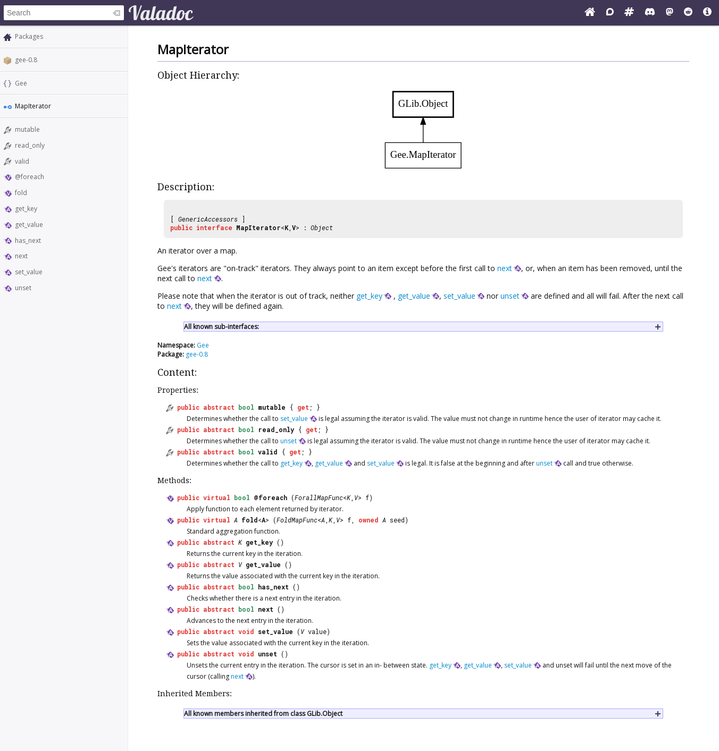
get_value (29, 224)
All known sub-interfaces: (221, 326)
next (21, 255)
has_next (28, 240)
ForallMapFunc (319, 497)
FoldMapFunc (297, 520)
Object (322, 227)
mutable (27, 129)
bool (246, 407)
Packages (29, 36)
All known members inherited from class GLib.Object (263, 713)
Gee (21, 83)
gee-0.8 (26, 59)
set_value (29, 271)
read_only (30, 145)
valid (22, 161)
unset (23, 287)
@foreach (29, 176)
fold (21, 192)
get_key (26, 208)
